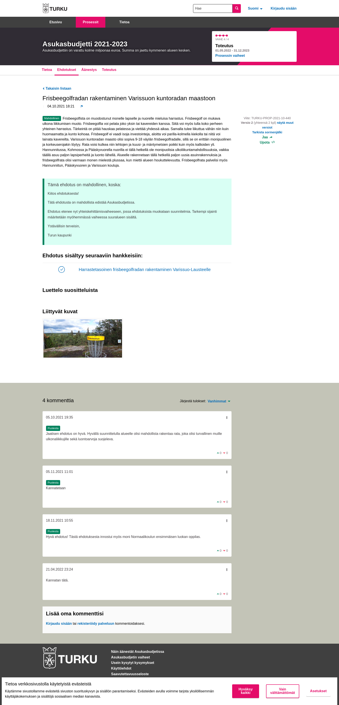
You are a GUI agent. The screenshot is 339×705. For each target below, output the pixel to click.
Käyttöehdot (121, 668)
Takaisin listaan (57, 88)
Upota (267, 142)
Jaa (267, 137)
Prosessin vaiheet (230, 55)
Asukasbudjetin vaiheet (130, 657)
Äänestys (89, 70)
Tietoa (124, 22)
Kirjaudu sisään (283, 8)
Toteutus (109, 70)
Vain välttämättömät (282, 691)
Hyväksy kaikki (245, 691)
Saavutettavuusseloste (130, 674)
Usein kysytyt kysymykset (132, 663)
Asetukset (318, 691)
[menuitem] (256, 8)
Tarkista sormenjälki (267, 132)
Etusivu (56, 22)
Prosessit (90, 22)
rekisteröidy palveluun (95, 623)
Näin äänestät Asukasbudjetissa (137, 651)
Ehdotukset (66, 70)
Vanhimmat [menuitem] (217, 401)
